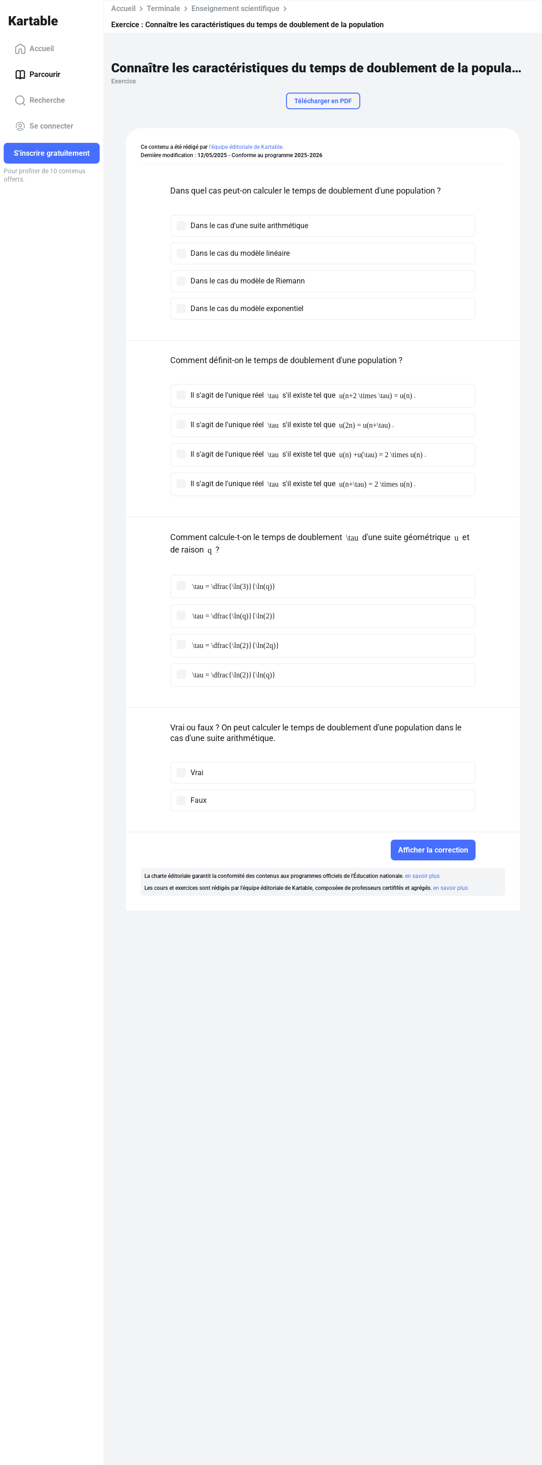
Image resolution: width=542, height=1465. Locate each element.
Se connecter (44, 126)
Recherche (40, 100)
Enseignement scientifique (235, 8)
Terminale (163, 8)
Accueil (34, 48)
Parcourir (37, 74)
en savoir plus (422, 876)
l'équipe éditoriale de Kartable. (246, 147)
